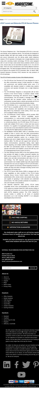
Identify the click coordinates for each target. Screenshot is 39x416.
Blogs (5, 282)
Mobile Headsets (8, 298)
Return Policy (7, 284)
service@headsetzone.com (14, 261)
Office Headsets (8, 296)
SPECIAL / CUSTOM (9, 323)
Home (1, 19)
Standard (6, 316)
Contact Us (7, 279)
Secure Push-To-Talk (9, 320)
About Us (5, 273)
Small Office (7, 304)
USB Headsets (8, 300)
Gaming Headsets (9, 307)
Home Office (7, 302)
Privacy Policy (7, 286)
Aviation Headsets (9, 305)
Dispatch (6, 322)
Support (6, 280)
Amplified (6, 318)
